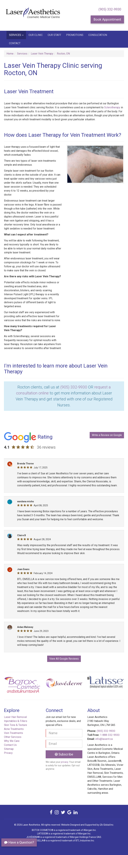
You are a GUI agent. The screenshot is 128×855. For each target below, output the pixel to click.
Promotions (74, 35)
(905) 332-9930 (109, 9)
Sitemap (9, 748)
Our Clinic (35, 35)
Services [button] (16, 35)
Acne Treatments (14, 729)
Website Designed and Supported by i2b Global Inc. (87, 824)
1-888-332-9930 (110, 735)
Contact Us (10, 745)
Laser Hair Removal (15, 717)
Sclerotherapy (112, 107)
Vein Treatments (13, 733)
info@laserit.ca (104, 739)
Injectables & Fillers (15, 721)
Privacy (8, 752)
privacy (64, 762)
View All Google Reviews (64, 658)
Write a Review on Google (107, 435)
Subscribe (64, 754)
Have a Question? (19, 842)
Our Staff (54, 35)
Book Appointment (107, 19)
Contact (14, 43)
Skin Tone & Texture (15, 725)
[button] (13, 686)
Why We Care (12, 741)
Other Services (12, 737)
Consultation (97, 35)
